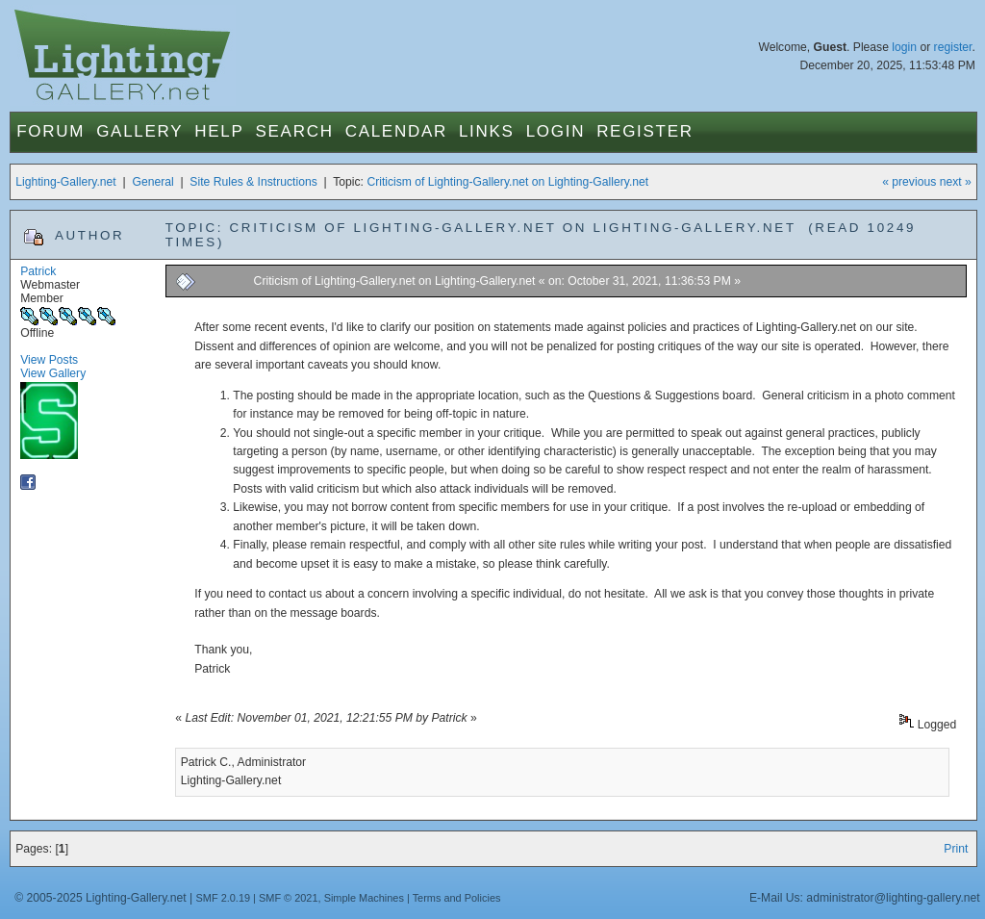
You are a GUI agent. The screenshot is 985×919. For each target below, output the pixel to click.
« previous (909, 182)
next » (956, 182)
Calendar (396, 131)
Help (218, 131)
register (953, 47)
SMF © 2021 (288, 898)
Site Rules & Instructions (252, 182)
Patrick (38, 271)
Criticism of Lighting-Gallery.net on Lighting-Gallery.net (507, 182)
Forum (50, 131)
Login (555, 131)
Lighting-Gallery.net (65, 182)
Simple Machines (364, 898)
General (152, 182)
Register (645, 131)
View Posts (49, 360)
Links (487, 131)
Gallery (139, 131)
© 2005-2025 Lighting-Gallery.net (100, 898)
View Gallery (53, 373)
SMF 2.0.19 (223, 898)
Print (956, 848)
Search (295, 131)
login (904, 47)
